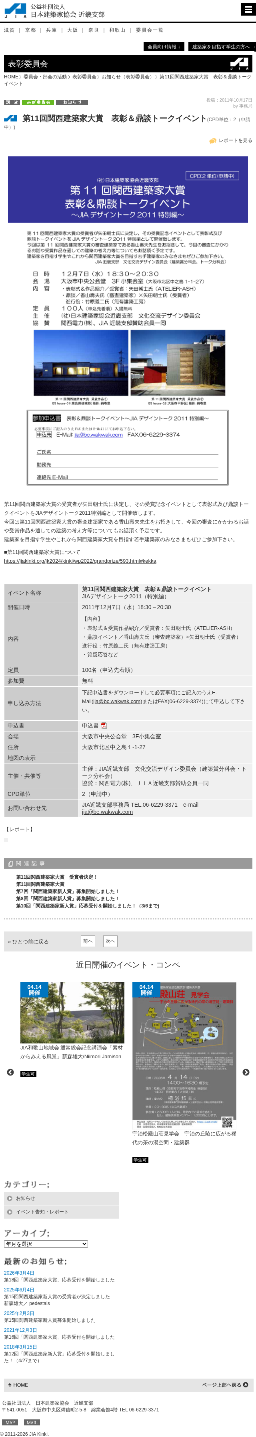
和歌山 (117, 30)
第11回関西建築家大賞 (40, 884)
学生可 (28, 1073)
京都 (30, 30)
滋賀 (9, 30)
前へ (88, 941)
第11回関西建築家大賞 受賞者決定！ (57, 877)
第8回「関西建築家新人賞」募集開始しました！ (68, 898)
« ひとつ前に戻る (28, 942)
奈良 (94, 30)
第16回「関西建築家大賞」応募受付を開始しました (59, 1337)
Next (246, 1073)
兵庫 (51, 30)
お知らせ (25, 1198)
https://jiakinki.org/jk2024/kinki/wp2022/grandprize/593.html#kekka (80, 561)
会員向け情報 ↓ (164, 47)
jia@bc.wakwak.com (116, 701)
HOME (11, 77)
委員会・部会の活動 (45, 77)
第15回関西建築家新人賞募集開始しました (50, 1320)
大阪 (72, 30)
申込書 (90, 725)
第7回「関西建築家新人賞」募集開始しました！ (68, 891)
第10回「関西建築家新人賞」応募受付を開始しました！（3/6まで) (87, 906)
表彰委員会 (84, 77)
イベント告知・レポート (42, 1212)
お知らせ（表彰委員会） (128, 77)
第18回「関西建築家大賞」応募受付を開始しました (59, 1280)
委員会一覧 (150, 30)
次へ (110, 941)
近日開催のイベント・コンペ (128, 964)
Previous (10, 1073)
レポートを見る (235, 140)
